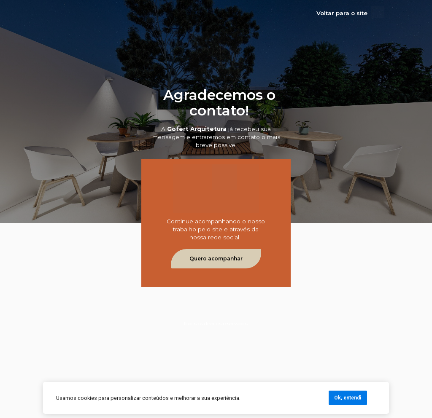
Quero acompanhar (216, 258)
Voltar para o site (341, 13)
